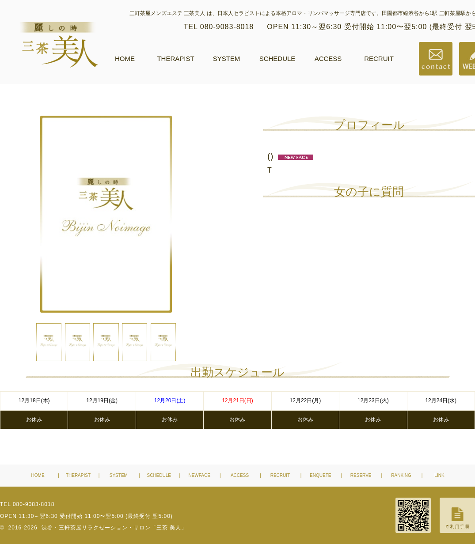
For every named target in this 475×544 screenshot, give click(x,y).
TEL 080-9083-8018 (219, 26)
